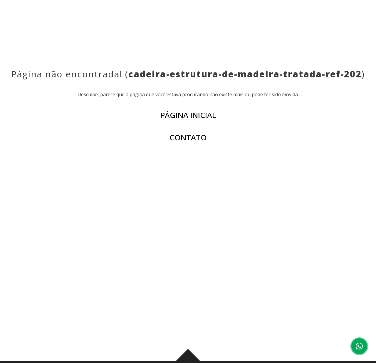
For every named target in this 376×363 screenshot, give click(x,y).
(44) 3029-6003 (316, 296)
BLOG (242, 17)
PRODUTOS (179, 17)
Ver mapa (109, 322)
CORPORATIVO (275, 17)
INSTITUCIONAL (138, 17)
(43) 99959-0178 (165, 296)
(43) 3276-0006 (117, 296)
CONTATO (313, 17)
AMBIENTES (213, 17)
